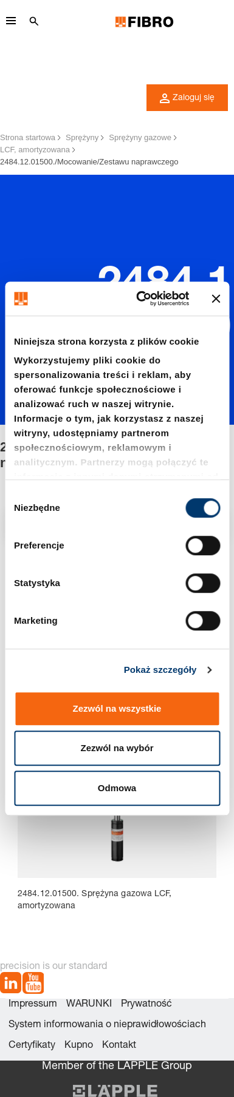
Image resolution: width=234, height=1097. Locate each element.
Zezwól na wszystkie (117, 708)
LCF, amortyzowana (35, 149)
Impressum (33, 1005)
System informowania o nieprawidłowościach (107, 1025)
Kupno (78, 1046)
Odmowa (117, 788)
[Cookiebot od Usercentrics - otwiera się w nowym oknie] (141, 298)
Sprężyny (82, 137)
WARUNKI (89, 1005)
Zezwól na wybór (116, 748)
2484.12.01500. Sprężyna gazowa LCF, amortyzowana (95, 900)
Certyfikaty (32, 1046)
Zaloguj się (187, 98)
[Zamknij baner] (216, 298)
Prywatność (146, 1005)
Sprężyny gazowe (140, 137)
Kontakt (119, 1046)
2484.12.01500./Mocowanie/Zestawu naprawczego (89, 161)
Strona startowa (27, 137)
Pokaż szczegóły (160, 669)
